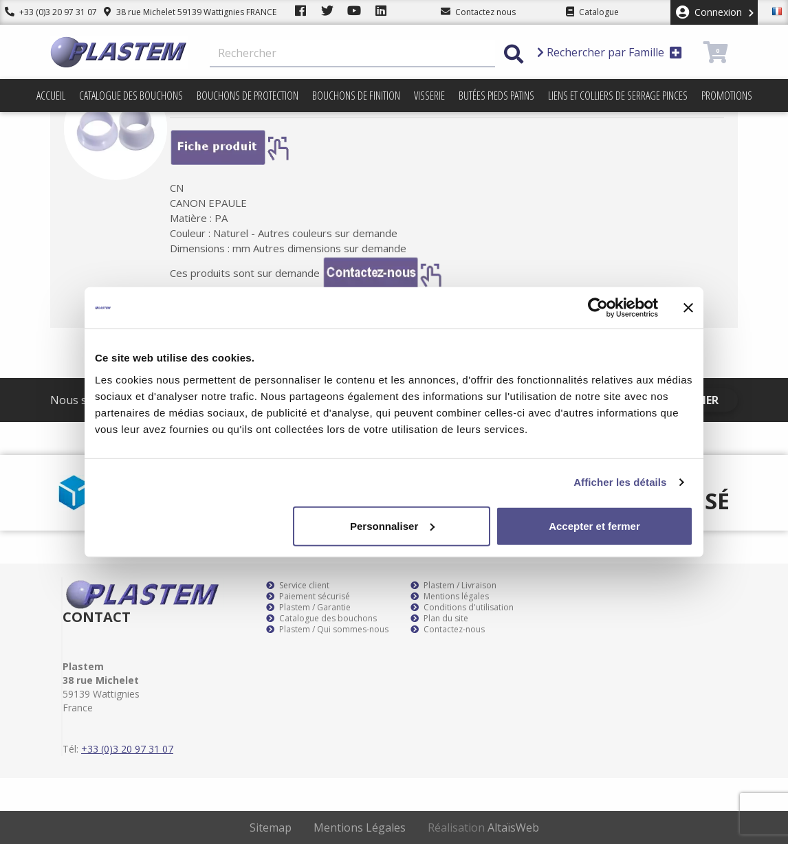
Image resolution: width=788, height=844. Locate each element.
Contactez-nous (448, 629)
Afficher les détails (619, 482)
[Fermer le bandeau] (688, 308)
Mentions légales (450, 596)
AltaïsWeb (513, 827)
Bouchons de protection (247, 95)
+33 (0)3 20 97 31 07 (46, 12)
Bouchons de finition (356, 95)
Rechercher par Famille (609, 52)
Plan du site (439, 618)
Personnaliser (392, 525)
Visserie (429, 95)
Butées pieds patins (496, 95)
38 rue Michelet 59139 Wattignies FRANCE (180, 12)
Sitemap (271, 827)
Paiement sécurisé (308, 596)
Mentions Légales (360, 827)
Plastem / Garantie (308, 607)
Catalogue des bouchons (131, 95)
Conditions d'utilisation (462, 607)
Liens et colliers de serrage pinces (618, 95)
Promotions (726, 95)
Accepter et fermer (594, 525)
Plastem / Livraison (453, 585)
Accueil (50, 95)
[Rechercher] (352, 53)
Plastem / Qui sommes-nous (327, 629)
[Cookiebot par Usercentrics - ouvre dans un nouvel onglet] (598, 308)
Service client (297, 585)
